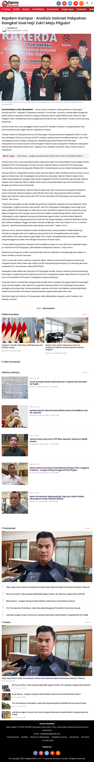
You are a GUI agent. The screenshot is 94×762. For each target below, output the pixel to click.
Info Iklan (85, 737)
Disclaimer (74, 737)
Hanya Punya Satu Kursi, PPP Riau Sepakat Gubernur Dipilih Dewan (59, 440)
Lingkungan (67, 9)
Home (6, 9)
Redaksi (24, 737)
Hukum (26, 9)
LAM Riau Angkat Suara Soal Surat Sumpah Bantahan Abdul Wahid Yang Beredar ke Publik (47, 615)
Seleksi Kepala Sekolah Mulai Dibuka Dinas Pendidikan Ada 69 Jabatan (59, 411)
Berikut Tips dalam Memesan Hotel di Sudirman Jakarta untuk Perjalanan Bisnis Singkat (65, 347)
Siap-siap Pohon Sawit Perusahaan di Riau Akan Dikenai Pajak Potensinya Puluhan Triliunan (48, 587)
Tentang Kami (13, 737)
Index (86, 314)
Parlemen (82, 9)
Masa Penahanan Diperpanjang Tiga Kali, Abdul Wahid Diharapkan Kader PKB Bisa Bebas (57, 497)
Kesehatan (53, 9)
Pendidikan (38, 9)
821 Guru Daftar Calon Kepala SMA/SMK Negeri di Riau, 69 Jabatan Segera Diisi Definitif (45, 594)
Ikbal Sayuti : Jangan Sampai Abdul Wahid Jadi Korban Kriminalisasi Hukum (50, 156)
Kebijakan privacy (59, 737)
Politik (16, 9)
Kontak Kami (48, 740)
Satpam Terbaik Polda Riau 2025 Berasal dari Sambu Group (22, 346)
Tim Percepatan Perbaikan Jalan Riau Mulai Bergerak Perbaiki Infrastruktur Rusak (43, 608)
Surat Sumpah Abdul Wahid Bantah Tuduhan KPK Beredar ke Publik (58, 383)
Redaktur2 (12, 28)
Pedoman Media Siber (40, 737)
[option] (24, 335)
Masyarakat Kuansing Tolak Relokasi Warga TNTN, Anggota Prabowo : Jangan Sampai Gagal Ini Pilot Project (59, 469)
